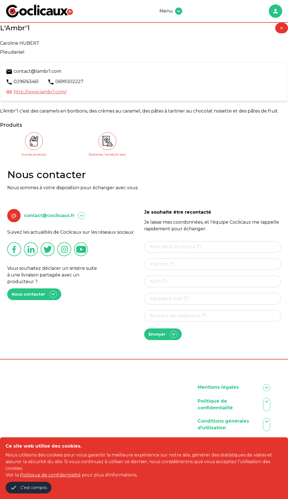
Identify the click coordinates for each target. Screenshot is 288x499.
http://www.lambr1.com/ (40, 91)
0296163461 (26, 81)
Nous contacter (34, 294)
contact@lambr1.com (37, 71)
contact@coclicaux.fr (49, 215)
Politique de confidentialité (50, 475)
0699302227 (69, 81)
